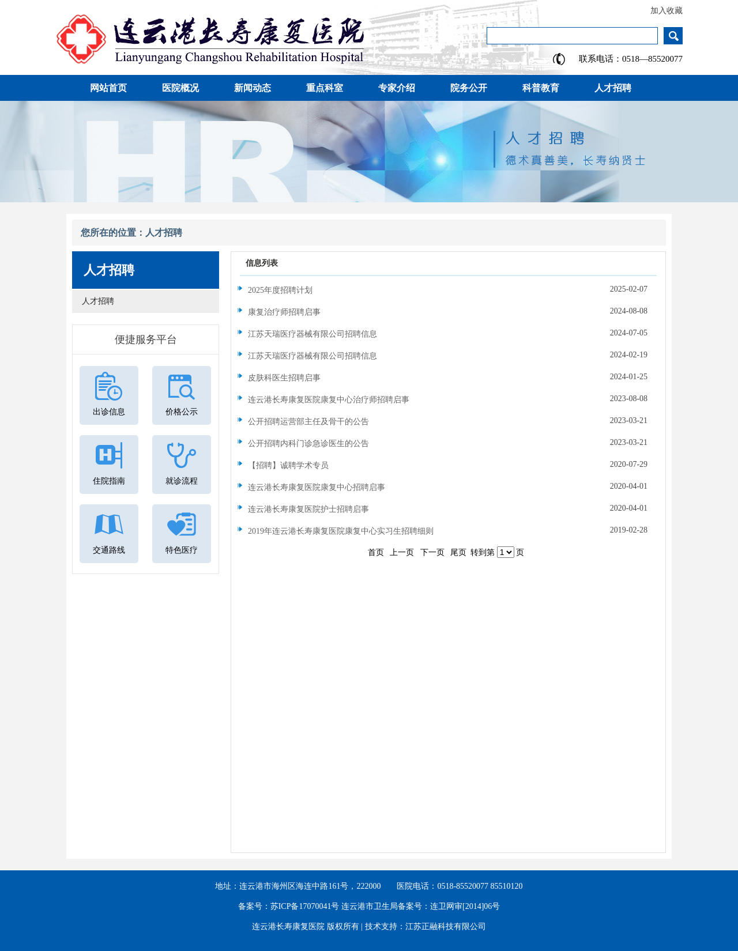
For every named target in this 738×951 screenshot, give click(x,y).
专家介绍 (396, 88)
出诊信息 (109, 411)
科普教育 (540, 88)
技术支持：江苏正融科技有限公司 (425, 926)
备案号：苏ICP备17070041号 (289, 906)
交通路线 (109, 550)
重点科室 (324, 88)
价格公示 (181, 411)
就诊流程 (181, 481)
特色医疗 (181, 550)
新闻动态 (252, 88)
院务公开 (468, 88)
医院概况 (180, 88)
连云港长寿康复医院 (288, 926)
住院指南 (109, 481)
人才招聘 (612, 88)
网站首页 (108, 88)
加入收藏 (666, 10)
